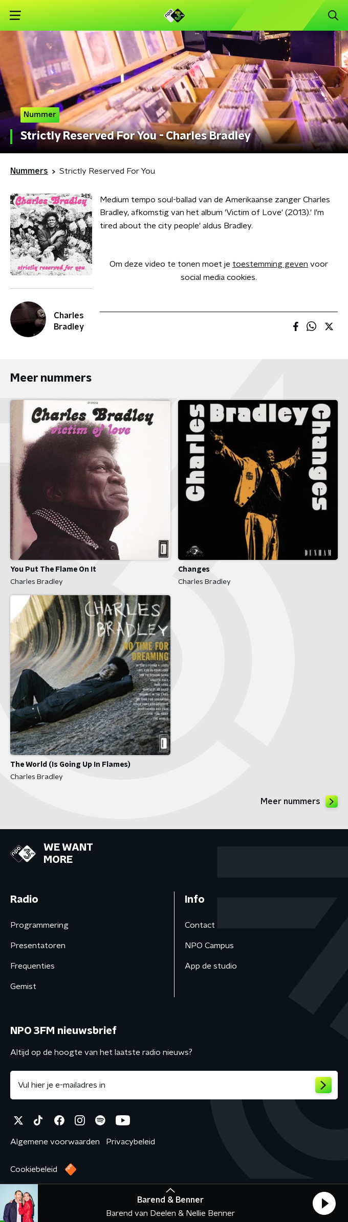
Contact (200, 925)
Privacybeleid (130, 1142)
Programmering (39, 925)
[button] (324, 1203)
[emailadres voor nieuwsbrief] (174, 1085)
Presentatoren (38, 946)
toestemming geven (270, 264)
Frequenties (32, 966)
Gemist (23, 986)
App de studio (211, 966)
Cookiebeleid (33, 1169)
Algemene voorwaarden (55, 1142)
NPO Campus (209, 946)
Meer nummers (299, 801)
